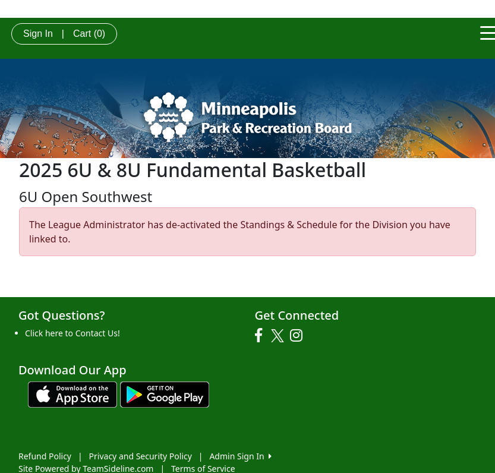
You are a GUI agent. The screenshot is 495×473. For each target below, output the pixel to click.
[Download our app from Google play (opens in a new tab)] (164, 393)
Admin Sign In (240, 456)
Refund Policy (44, 456)
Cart (89, 34)
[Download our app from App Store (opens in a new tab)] (72, 393)
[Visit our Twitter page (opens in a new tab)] (279, 335)
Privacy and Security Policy (140, 456)
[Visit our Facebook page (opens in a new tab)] (261, 335)
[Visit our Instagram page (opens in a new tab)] (299, 335)
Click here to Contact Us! (72, 333)
